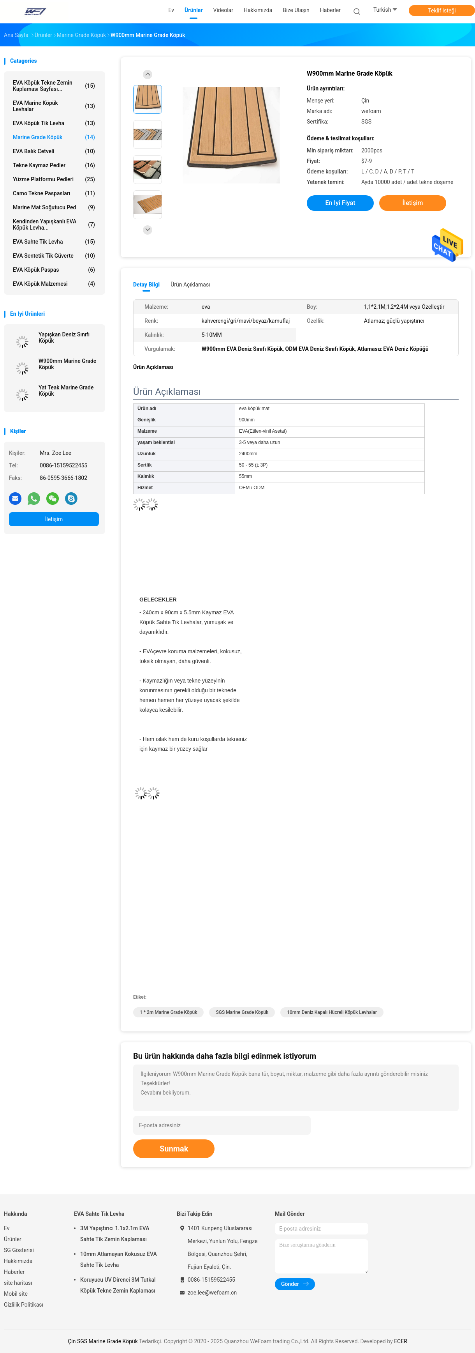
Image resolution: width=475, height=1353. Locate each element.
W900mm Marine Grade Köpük (67, 364)
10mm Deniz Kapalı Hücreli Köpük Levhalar (332, 1012)
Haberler (14, 1272)
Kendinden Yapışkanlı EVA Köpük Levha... (54, 224)
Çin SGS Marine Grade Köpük (103, 1341)
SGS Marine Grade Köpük (242, 1012)
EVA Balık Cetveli (54, 151)
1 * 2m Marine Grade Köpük (168, 1012)
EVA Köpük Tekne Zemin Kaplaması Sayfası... (54, 86)
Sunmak (174, 1148)
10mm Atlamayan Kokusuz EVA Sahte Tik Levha (118, 1259)
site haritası (18, 1283)
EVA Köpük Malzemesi (54, 284)
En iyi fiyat (340, 203)
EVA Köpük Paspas (54, 270)
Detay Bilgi (146, 284)
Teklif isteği (442, 10)
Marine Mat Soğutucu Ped (54, 207)
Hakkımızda (18, 1261)
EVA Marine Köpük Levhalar (54, 106)
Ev (7, 1228)
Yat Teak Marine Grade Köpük (66, 390)
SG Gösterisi (19, 1250)
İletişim (54, 519)
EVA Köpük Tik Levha (54, 123)
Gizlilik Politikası (23, 1305)
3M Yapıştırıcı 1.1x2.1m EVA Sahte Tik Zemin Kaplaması (114, 1233)
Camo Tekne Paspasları (54, 193)
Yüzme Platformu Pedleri (54, 179)
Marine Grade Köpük (54, 137)
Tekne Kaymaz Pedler (54, 165)
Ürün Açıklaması (190, 284)
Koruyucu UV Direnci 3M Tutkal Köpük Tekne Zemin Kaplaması (118, 1285)
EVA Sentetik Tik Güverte (54, 256)
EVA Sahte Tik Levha (54, 242)
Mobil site (16, 1294)
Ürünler (12, 1239)
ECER (400, 1341)
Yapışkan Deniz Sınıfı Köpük (64, 337)
